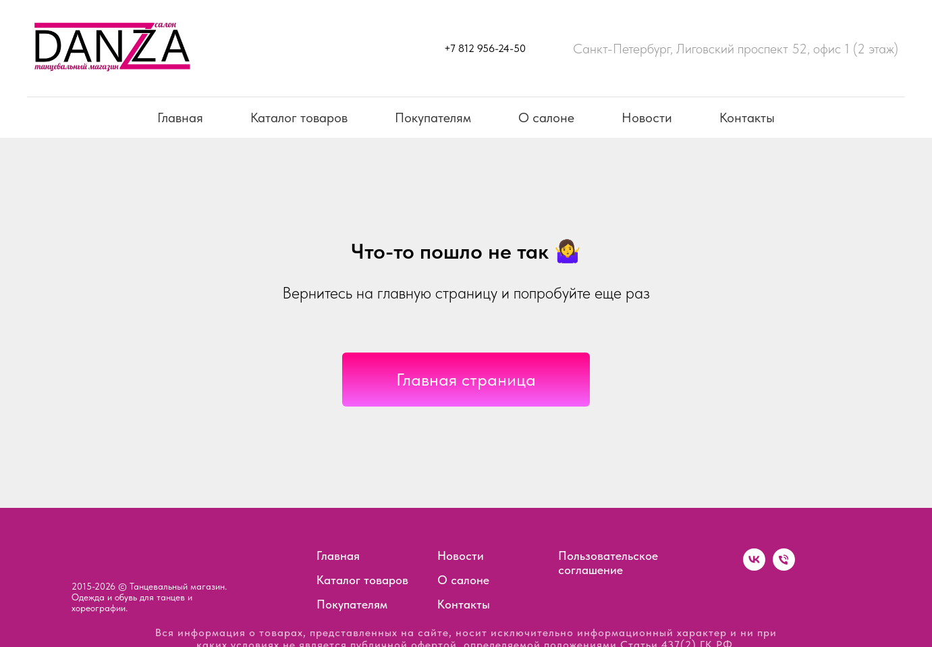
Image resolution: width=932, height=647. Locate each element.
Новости (647, 117)
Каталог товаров (299, 117)
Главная (180, 117)
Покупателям (433, 117)
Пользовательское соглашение (608, 562)
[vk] (754, 567)
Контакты (747, 117)
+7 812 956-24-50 (485, 48)
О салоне (546, 117)
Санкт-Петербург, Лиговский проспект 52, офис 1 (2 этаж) (735, 49)
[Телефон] (784, 567)
